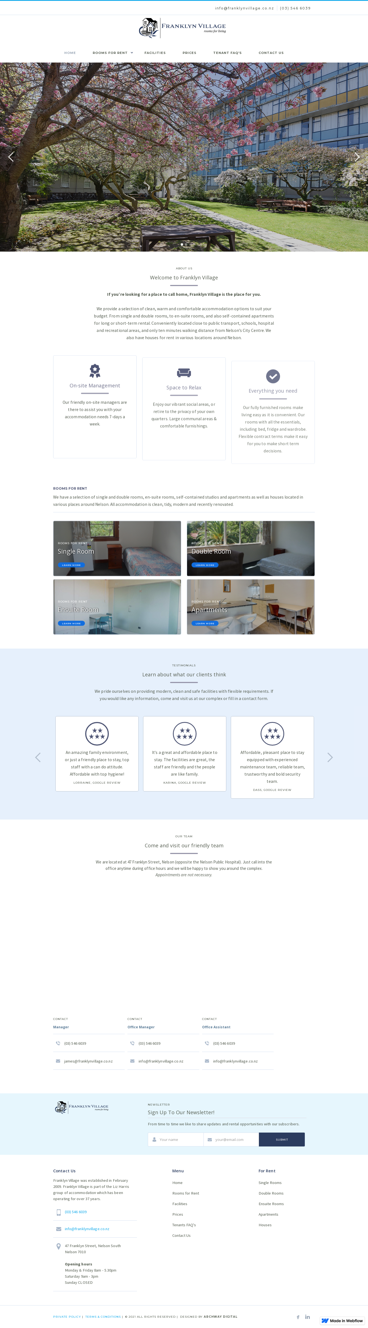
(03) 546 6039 (295, 8)
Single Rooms (270, 1182)
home (70, 53)
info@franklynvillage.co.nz (244, 8)
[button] (110, 52)
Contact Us (181, 1235)
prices (190, 53)
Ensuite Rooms (271, 1203)
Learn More (71, 567)
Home (177, 1182)
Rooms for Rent (185, 1193)
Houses (265, 1224)
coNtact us (271, 53)
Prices (177, 1214)
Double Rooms (271, 1193)
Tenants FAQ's (184, 1224)
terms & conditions (103, 1317)
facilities (155, 53)
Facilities (179, 1203)
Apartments (268, 1214)
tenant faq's (227, 53)
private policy (67, 1317)
